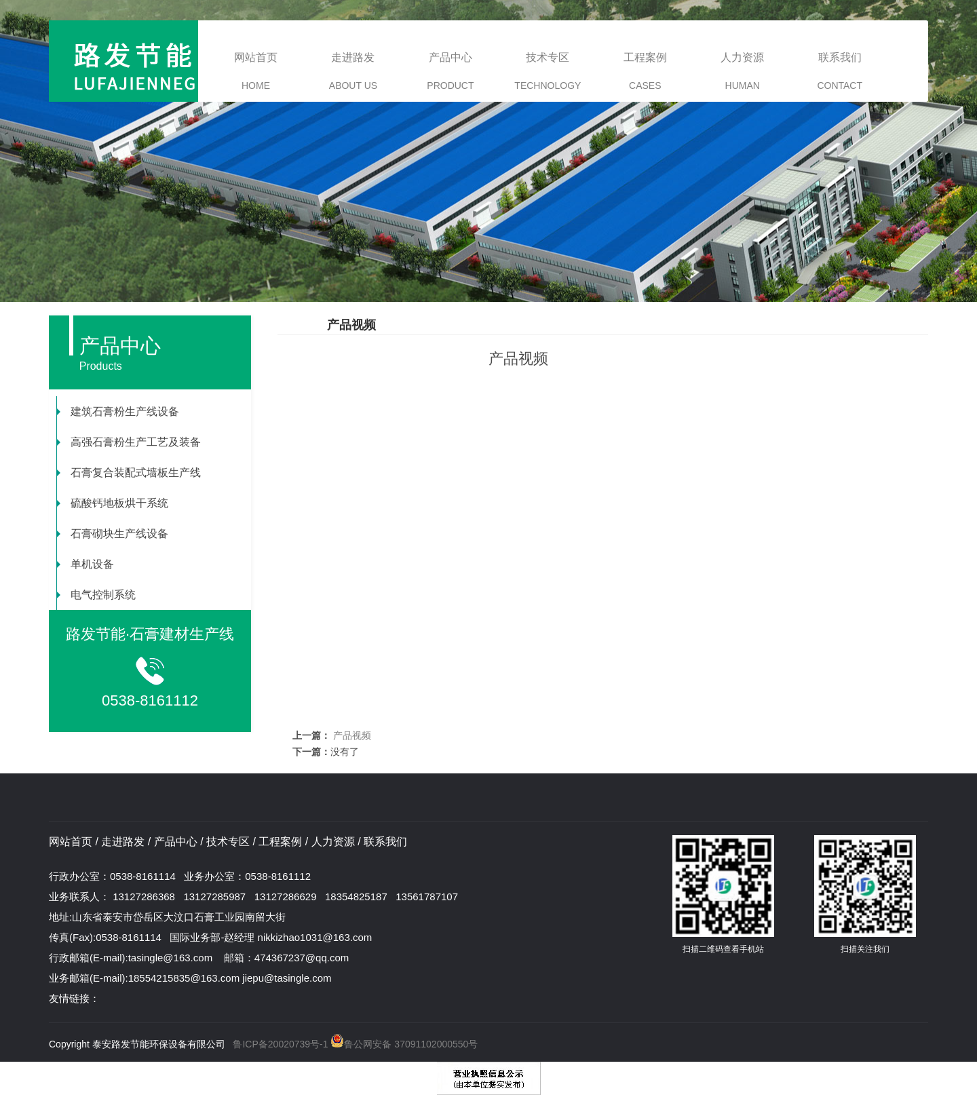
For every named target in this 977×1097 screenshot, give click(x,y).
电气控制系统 (96, 594)
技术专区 (547, 71)
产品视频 (350, 735)
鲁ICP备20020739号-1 (280, 1044)
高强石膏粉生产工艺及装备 (129, 442)
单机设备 (85, 564)
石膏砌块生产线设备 (112, 533)
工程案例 (645, 71)
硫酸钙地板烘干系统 (112, 503)
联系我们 (839, 71)
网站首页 (255, 71)
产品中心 (450, 71)
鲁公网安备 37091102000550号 (403, 1044)
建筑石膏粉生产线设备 (118, 411)
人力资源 (742, 71)
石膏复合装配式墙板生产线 (129, 472)
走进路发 (353, 71)
